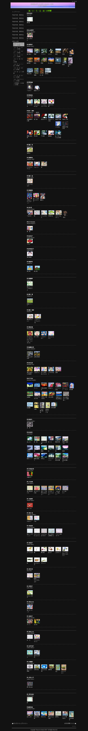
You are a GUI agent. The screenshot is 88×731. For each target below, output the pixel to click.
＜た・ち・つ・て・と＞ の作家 (18, 55)
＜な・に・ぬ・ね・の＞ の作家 (18, 60)
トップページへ (16, 11)
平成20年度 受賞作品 (18, 38)
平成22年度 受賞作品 (18, 31)
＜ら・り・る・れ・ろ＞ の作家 (18, 76)
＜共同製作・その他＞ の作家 (18, 84)
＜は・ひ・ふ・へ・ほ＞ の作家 (18, 65)
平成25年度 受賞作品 (18, 21)
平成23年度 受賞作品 (18, 28)
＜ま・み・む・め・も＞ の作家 (18, 68)
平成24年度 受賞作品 (18, 24)
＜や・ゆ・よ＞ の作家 (18, 72)
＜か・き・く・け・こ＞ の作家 (18, 48)
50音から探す (15, 41)
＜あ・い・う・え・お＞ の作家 (18, 44)
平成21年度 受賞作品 (18, 34)
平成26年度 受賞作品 (18, 18)
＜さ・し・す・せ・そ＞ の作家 (18, 52)
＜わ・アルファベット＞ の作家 (18, 80)
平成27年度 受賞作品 (18, 15)
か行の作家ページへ (70, 723)
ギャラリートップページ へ (19, 723)
